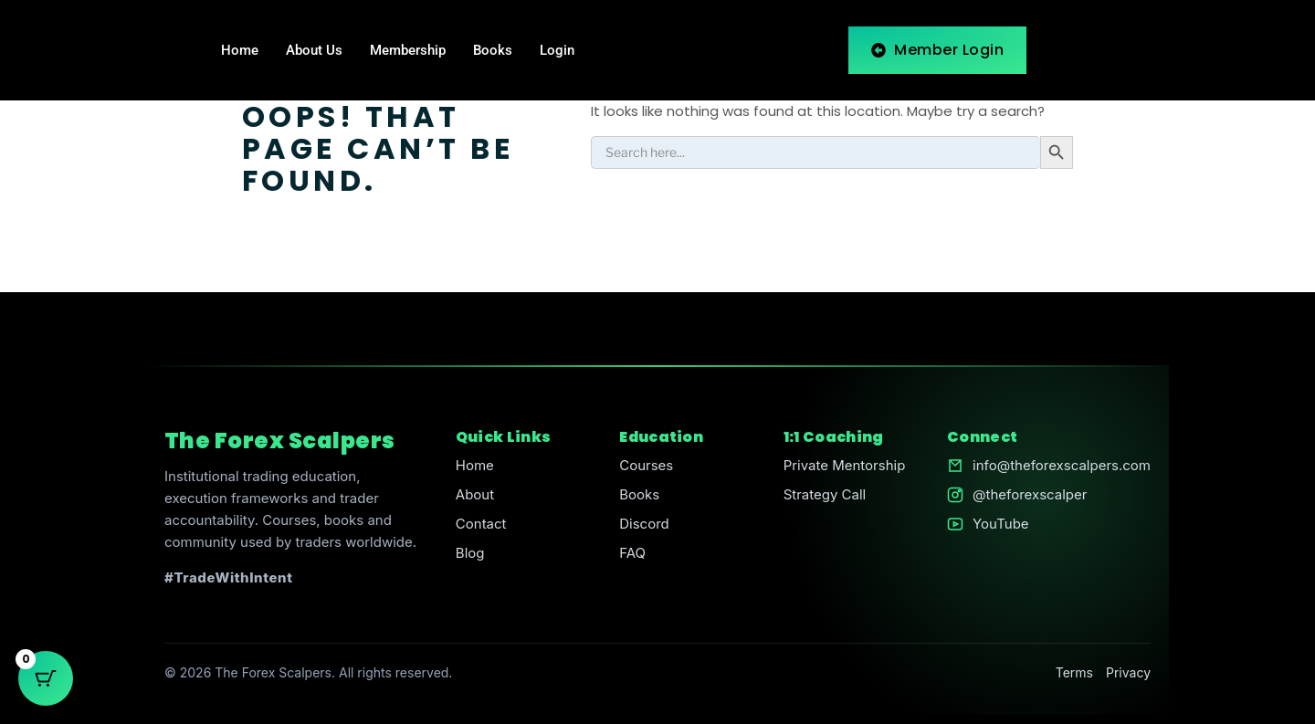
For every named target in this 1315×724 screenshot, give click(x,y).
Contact (481, 523)
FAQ (632, 552)
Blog (470, 552)
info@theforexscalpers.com (1062, 465)
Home (239, 50)
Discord (644, 523)
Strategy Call (825, 494)
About (475, 494)
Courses (646, 465)
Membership (408, 50)
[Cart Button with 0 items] (45, 678)
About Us (314, 50)
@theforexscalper (1030, 494)
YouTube (1001, 523)
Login (557, 50)
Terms (1074, 672)
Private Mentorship (845, 465)
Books (492, 50)
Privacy (1128, 672)
